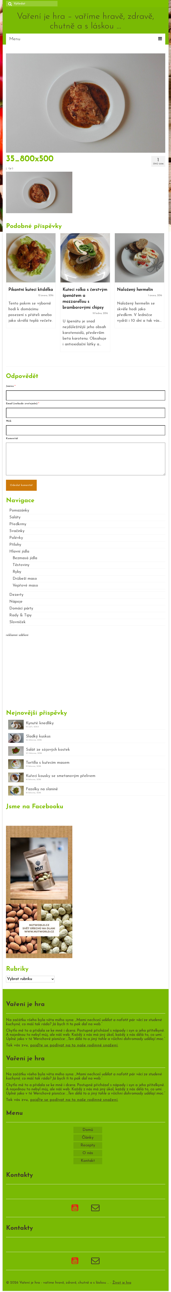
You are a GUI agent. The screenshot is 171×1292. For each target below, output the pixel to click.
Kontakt (88, 1161)
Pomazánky (19, 510)
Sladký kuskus (38, 736)
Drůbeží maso (25, 579)
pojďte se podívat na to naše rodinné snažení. (74, 1045)
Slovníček (17, 622)
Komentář (12, 438)
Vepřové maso (25, 585)
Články (88, 1138)
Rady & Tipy (20, 615)
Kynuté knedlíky (40, 723)
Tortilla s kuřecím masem (47, 763)
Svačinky (17, 531)
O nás (88, 1153)
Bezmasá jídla (25, 558)
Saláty (15, 517)
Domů (88, 1130)
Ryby (17, 572)
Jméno (10, 386)
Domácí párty (21, 608)
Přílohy (15, 545)
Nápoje (16, 602)
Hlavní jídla (19, 551)
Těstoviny (21, 565)
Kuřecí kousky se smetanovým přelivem (60, 776)
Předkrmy (17, 524)
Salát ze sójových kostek (48, 750)
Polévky (16, 538)
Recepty (88, 1145)
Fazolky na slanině (42, 789)
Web (8, 421)
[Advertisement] (85, 671)
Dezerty (16, 595)
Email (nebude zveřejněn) (22, 403)
